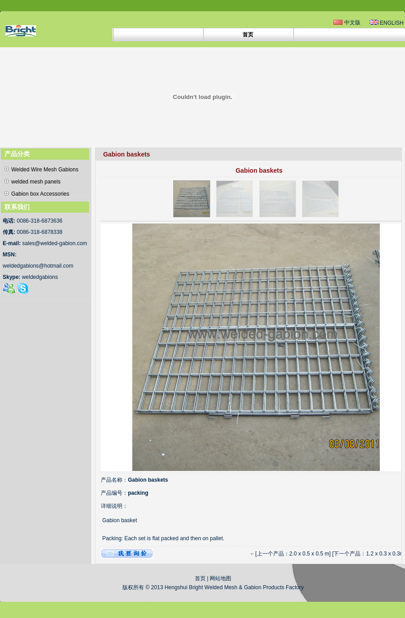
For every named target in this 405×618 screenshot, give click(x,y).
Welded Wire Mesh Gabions (41, 169)
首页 (200, 578)
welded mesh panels (32, 182)
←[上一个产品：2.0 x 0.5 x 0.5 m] (290, 554)
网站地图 (220, 578)
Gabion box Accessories (36, 194)
